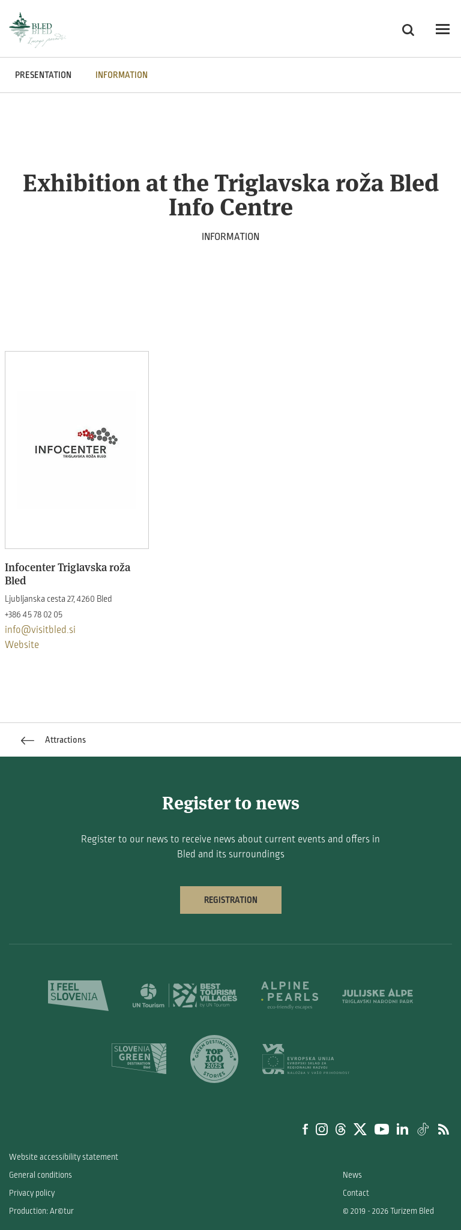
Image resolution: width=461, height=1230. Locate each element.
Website (22, 645)
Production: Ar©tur (41, 1211)
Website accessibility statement (63, 1157)
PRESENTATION (43, 75)
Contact (356, 1193)
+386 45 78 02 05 (33, 614)
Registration (231, 900)
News (352, 1175)
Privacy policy (32, 1193)
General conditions (40, 1175)
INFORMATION (121, 75)
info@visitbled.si (40, 630)
